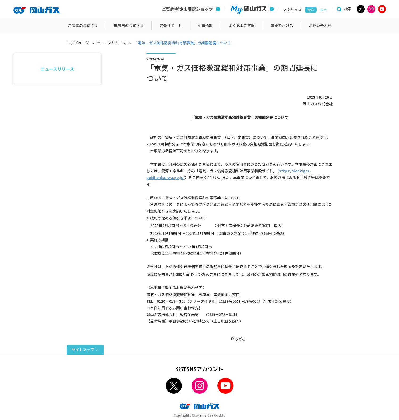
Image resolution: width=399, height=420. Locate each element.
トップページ (78, 42)
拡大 (323, 10)
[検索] (343, 9)
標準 (311, 10)
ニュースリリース (111, 42)
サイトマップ (83, 349)
